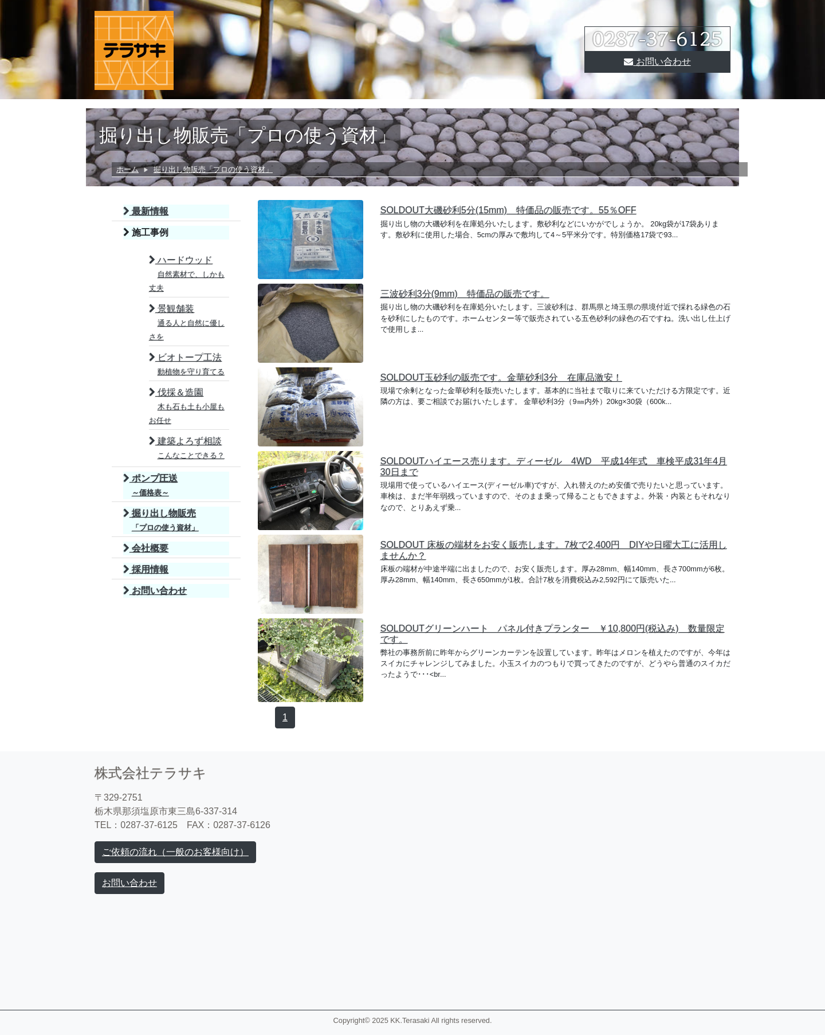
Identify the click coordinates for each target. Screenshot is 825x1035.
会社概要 (145, 548)
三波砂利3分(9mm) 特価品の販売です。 (464, 294)
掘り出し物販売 (161, 520)
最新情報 (145, 211)
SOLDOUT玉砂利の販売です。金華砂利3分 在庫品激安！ (501, 377)
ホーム (127, 169)
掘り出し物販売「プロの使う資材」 (213, 169)
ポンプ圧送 (150, 485)
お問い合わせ (657, 61)
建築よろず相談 (187, 448)
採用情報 (145, 569)
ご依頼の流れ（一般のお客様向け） (175, 852)
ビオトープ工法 (187, 364)
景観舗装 (187, 322)
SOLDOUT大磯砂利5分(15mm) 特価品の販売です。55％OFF (508, 210)
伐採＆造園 (187, 406)
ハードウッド (187, 273)
